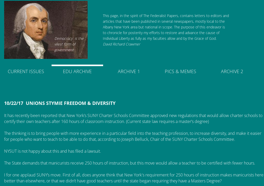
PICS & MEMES (180, 71)
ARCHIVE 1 (129, 71)
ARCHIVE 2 (232, 71)
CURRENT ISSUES (26, 71)
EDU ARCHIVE (77, 71)
